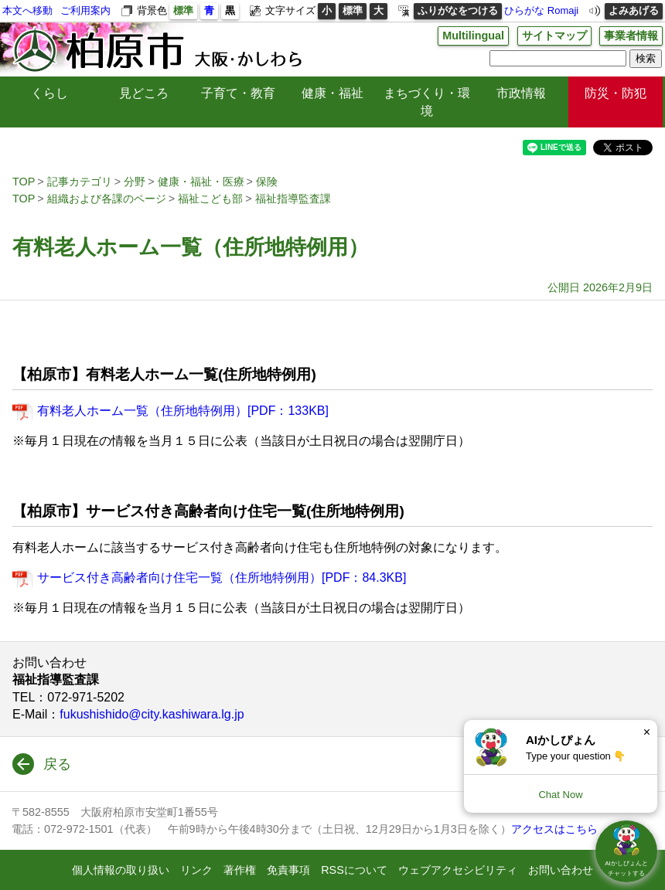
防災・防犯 (615, 93)
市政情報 (521, 93)
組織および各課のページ (106, 198)
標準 (183, 10)
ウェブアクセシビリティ (457, 870)
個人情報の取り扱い (120, 870)
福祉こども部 (210, 198)
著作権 (239, 870)
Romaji (562, 10)
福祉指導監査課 (293, 198)
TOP (23, 181)
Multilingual (473, 35)
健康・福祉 (332, 93)
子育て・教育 (238, 93)
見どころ (144, 93)
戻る (57, 764)
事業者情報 (631, 35)
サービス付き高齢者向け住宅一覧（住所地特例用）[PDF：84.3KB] (221, 577)
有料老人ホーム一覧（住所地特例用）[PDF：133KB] (183, 410)
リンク (196, 870)
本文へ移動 (27, 10)
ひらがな (524, 10)
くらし (49, 93)
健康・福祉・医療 (201, 181)
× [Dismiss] (646, 732)
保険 (267, 181)
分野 (134, 181)
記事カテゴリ (79, 181)
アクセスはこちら (554, 829)
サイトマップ (554, 35)
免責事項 (288, 870)
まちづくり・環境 (427, 102)
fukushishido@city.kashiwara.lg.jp (152, 714)
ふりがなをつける (458, 10)
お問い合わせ (560, 870)
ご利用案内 (85, 10)
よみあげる (634, 10)
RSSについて (354, 870)
